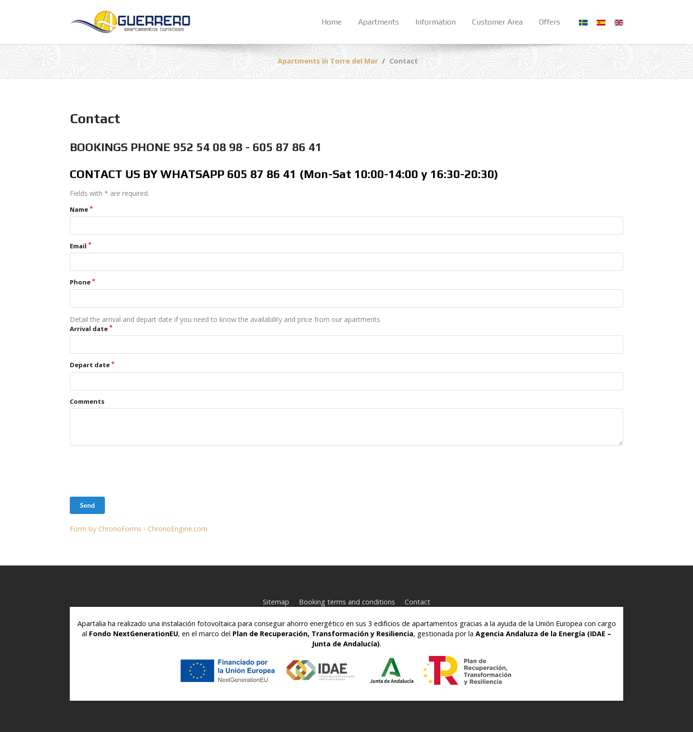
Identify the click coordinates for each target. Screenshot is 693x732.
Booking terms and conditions (347, 601)
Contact (417, 601)
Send (87, 505)
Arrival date (89, 328)
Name (79, 209)
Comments (87, 401)
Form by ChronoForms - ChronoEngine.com (138, 528)
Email (78, 246)
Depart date (90, 364)
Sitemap (276, 601)
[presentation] (143, 471)
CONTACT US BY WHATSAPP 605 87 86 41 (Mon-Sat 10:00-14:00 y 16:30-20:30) (284, 173)
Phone (80, 282)
